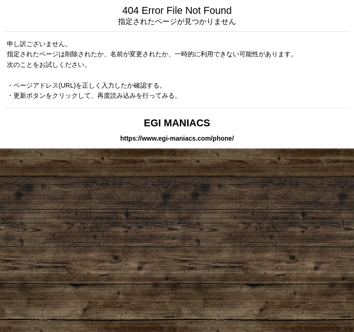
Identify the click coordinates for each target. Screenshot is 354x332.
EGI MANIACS (177, 123)
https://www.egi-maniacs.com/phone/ (177, 138)
